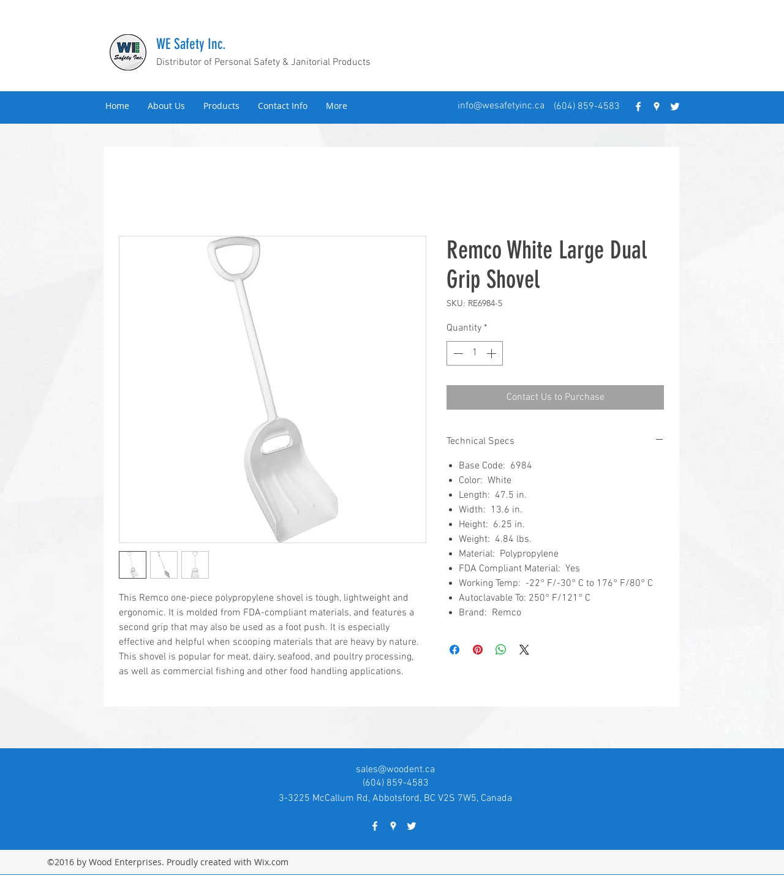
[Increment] (492, 353)
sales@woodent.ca (395, 770)
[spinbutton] (475, 353)
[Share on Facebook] (454, 649)
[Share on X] (524, 649)
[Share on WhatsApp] (501, 649)
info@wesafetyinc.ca (501, 106)
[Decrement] (457, 353)
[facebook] (638, 106)
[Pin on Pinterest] (477, 649)
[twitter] (675, 106)
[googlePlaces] (656, 106)
